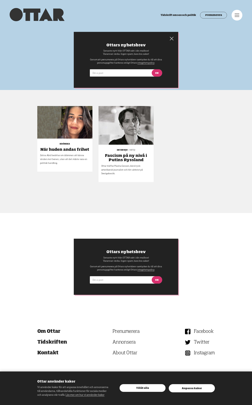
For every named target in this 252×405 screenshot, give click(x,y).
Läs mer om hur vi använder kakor (85, 395)
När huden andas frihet (64, 150)
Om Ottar (48, 331)
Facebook (203, 331)
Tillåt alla (142, 388)
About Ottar (125, 353)
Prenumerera (213, 15)
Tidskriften (52, 342)
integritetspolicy (145, 270)
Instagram (204, 353)
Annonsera (124, 342)
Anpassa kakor (192, 388)
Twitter (202, 342)
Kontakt (48, 353)
